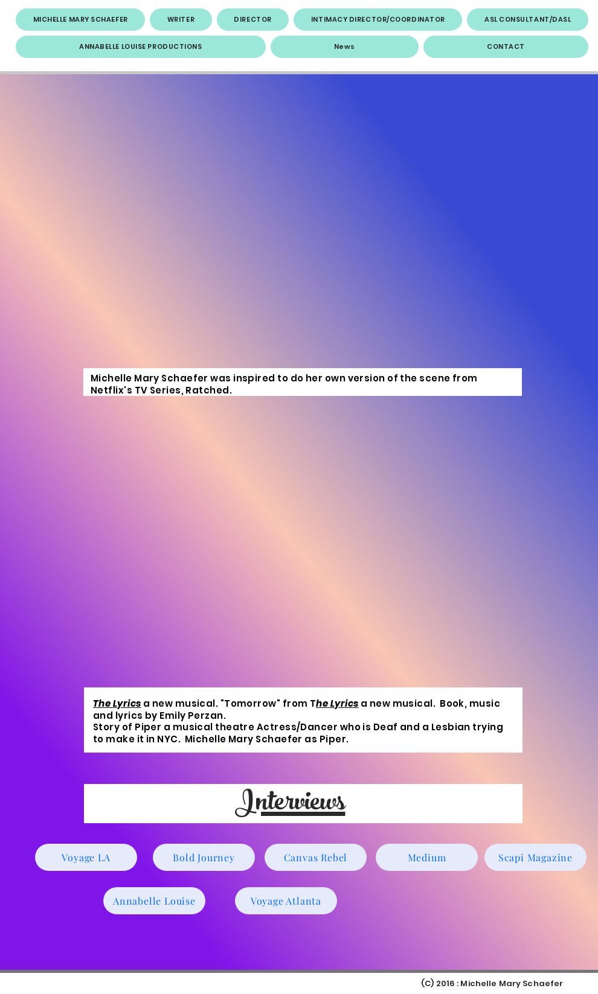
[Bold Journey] (204, 857)
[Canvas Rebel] (316, 857)
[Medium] (427, 857)
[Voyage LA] (86, 857)
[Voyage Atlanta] (286, 900)
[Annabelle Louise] (154, 900)
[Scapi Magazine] (535, 857)
